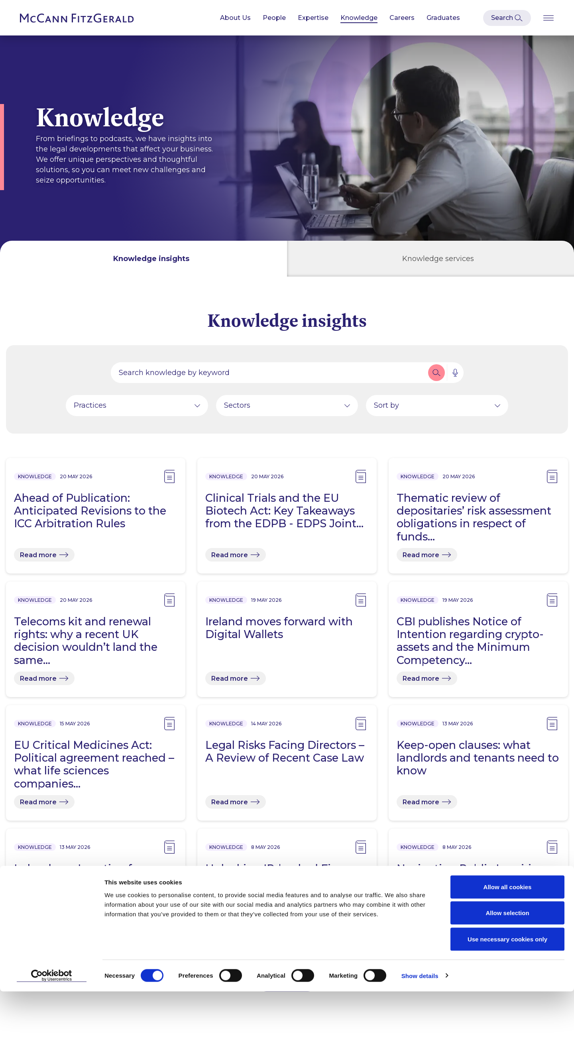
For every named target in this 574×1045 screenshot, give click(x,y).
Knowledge (358, 18)
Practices (90, 408)
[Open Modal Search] (507, 18)
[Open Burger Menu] (548, 18)
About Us (235, 18)
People (274, 18)
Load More (287, 985)
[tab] (143, 259)
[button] (436, 375)
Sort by (386, 408)
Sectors (237, 408)
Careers (402, 18)
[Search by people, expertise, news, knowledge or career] (268, 375)
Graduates (443, 18)
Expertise (313, 18)
